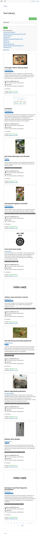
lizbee (7, 158)
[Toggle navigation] (5, 1)
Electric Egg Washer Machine (10, 403)
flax (9, 353)
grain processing (8, 167)
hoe (10, 452)
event (14, 261)
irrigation (7, 213)
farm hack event (8, 261)
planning (21, 504)
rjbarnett (8, 491)
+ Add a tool (33, 18)
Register (33, 1)
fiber (12, 355)
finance (12, 504)
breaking (27, 353)
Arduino (20, 213)
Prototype (7, 160)
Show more (6, 50)
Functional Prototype (9, 71)
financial (17, 504)
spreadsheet (7, 504)
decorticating (17, 353)
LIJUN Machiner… (10, 393)
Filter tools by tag (7, 30)
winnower (15, 167)
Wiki (17, 261)
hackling (32, 353)
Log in (37, 1)
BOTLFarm (8, 299)
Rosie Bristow (9, 343)
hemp (6, 353)
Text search (6, 22)
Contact (5, 533)
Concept (6, 344)
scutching (23, 353)
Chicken (6, 308)
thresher (19, 167)
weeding (14, 452)
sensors (24, 213)
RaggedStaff (9, 205)
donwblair (8, 251)
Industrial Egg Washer (21, 403)
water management (14, 213)
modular (6, 452)
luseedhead (9, 70)
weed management (20, 452)
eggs (28, 403)
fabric (6, 355)
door (17, 308)
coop (10, 308)
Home (5, 6)
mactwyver (9, 441)
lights (13, 308)
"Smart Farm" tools (31, 213)
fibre (9, 355)
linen (12, 353)
